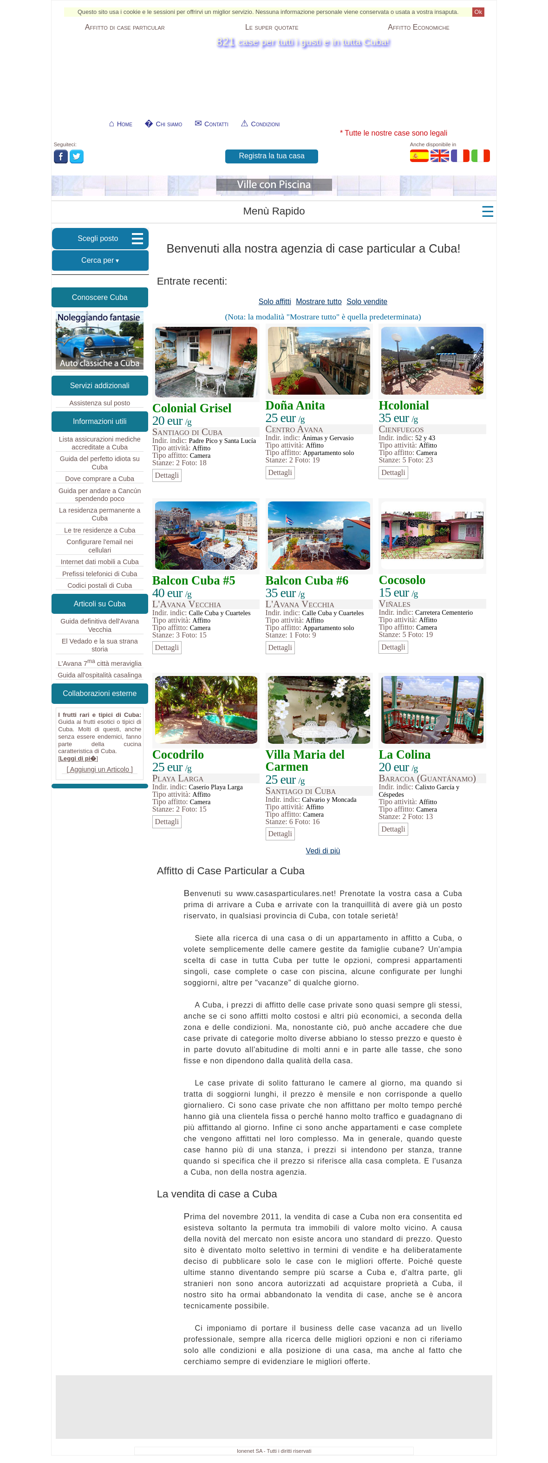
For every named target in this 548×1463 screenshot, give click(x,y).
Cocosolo (401, 580)
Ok (478, 11)
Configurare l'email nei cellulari (99, 545)
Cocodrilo (178, 754)
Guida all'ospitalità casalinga (100, 675)
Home (124, 124)
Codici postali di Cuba (99, 585)
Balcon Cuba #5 (193, 580)
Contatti (216, 124)
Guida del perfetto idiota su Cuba (100, 462)
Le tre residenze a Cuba (100, 530)
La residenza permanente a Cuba (99, 514)
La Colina (404, 754)
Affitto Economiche (419, 27)
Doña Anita (295, 405)
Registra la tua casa (271, 156)
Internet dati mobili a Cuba (100, 562)
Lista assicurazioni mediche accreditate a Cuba (100, 443)
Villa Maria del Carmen (305, 761)
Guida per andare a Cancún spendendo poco (100, 494)
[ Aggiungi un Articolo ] (100, 769)
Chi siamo (169, 124)
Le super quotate (272, 27)
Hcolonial (403, 405)
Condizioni (265, 124)
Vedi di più (323, 851)
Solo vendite (366, 302)
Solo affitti (275, 302)
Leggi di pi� (78, 758)
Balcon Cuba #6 (307, 580)
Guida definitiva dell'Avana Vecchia (99, 625)
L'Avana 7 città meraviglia (100, 662)
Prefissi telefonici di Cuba (99, 574)
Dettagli (167, 475)
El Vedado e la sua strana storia (100, 645)
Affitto (125, 27)
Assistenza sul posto (99, 403)
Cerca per (97, 260)
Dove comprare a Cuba (99, 478)
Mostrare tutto (319, 302)
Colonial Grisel (192, 408)
